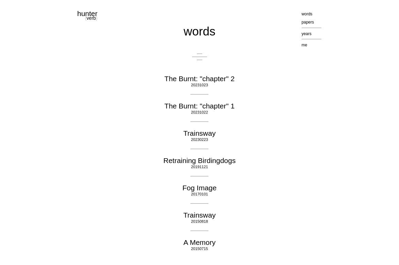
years (307, 33)
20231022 (199, 112)
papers (308, 22)
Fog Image (199, 188)
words (199, 31)
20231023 (199, 85)
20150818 (199, 221)
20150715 (199, 249)
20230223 (199, 139)
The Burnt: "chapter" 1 (199, 106)
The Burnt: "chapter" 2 (199, 79)
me (304, 45)
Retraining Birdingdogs (199, 160)
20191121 (199, 167)
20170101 (199, 194)
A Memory (199, 242)
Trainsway (199, 133)
